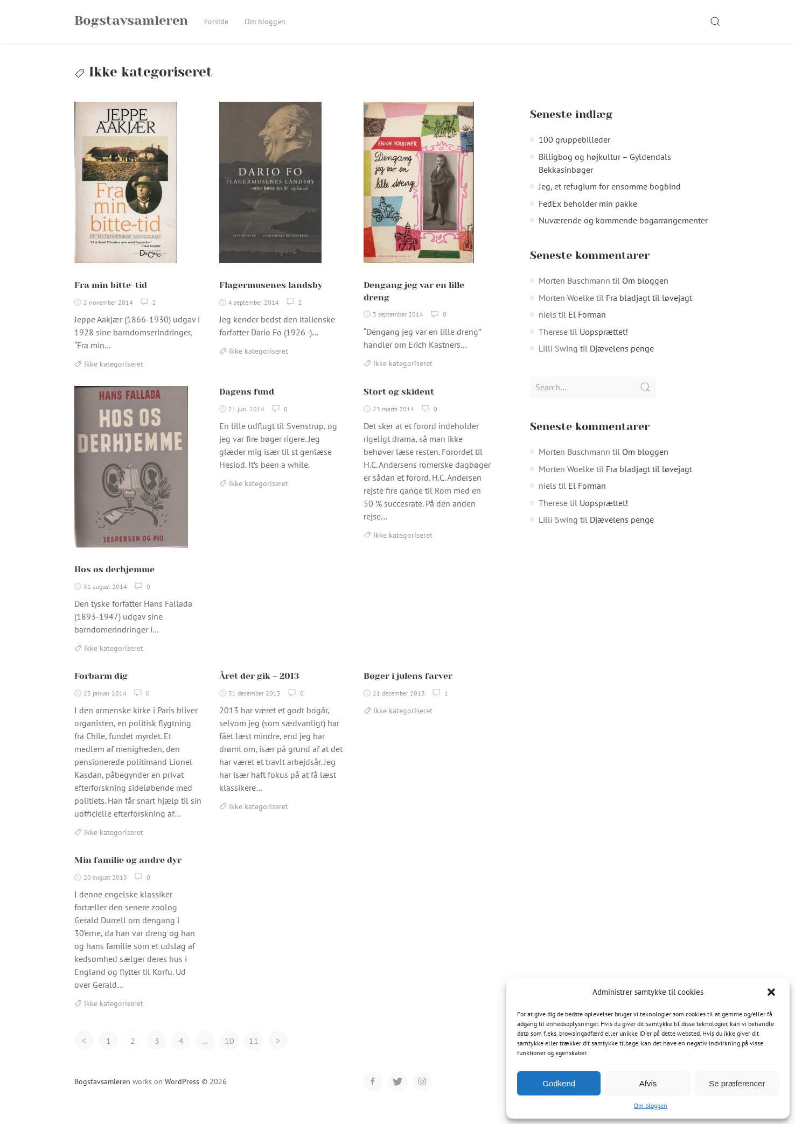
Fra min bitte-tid (110, 296)
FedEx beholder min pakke (588, 214)
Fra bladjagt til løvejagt (649, 309)
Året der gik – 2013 (259, 687)
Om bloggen (650, 1105)
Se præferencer (737, 1083)
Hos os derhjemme (114, 580)
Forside (216, 21)
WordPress (182, 1093)
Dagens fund (246, 403)
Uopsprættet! (604, 343)
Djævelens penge (622, 359)
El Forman (587, 325)
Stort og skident (399, 403)
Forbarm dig (101, 687)
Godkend (558, 1083)
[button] (772, 992)
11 (254, 1051)
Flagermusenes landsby (271, 296)
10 (229, 1051)
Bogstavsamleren (102, 1093)
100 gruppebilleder (574, 150)
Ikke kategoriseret (113, 375)
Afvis (648, 1083)
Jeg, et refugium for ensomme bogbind (610, 197)
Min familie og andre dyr (128, 871)
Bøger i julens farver (408, 687)
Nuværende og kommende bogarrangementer (623, 231)
